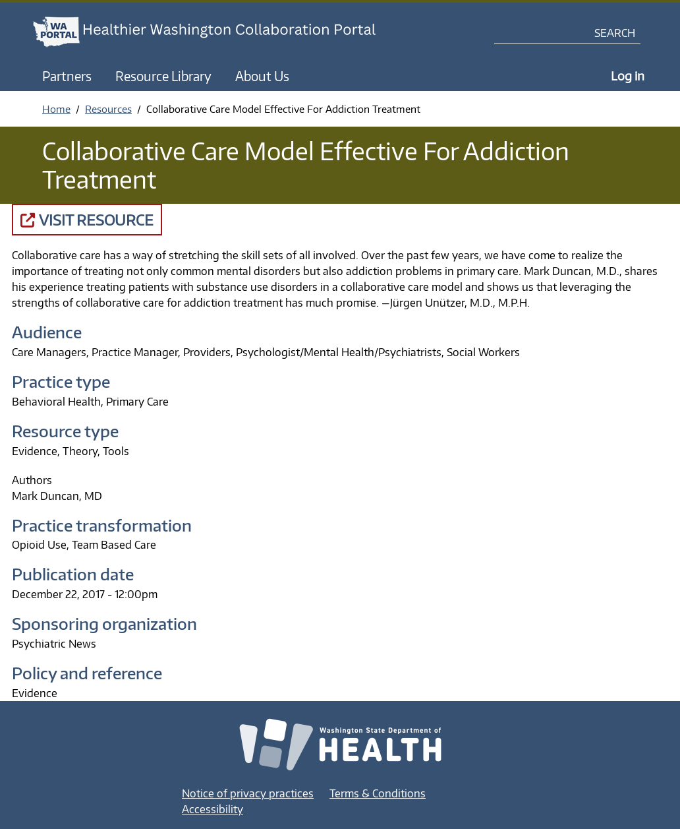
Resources (108, 109)
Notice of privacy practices (248, 793)
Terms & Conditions (377, 793)
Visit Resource (87, 219)
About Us (262, 76)
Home (56, 109)
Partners (67, 76)
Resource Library (163, 76)
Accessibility (212, 809)
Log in (627, 75)
